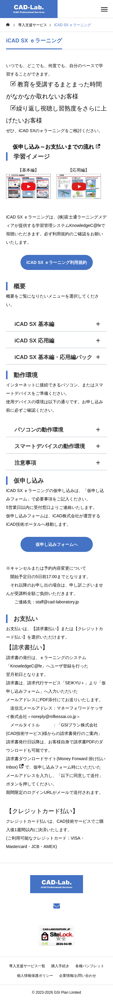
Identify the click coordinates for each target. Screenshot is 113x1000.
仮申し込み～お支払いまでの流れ (56, 147)
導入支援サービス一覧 (27, 966)
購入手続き (60, 966)
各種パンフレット (89, 966)
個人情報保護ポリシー (35, 976)
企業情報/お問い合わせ (77, 976)
